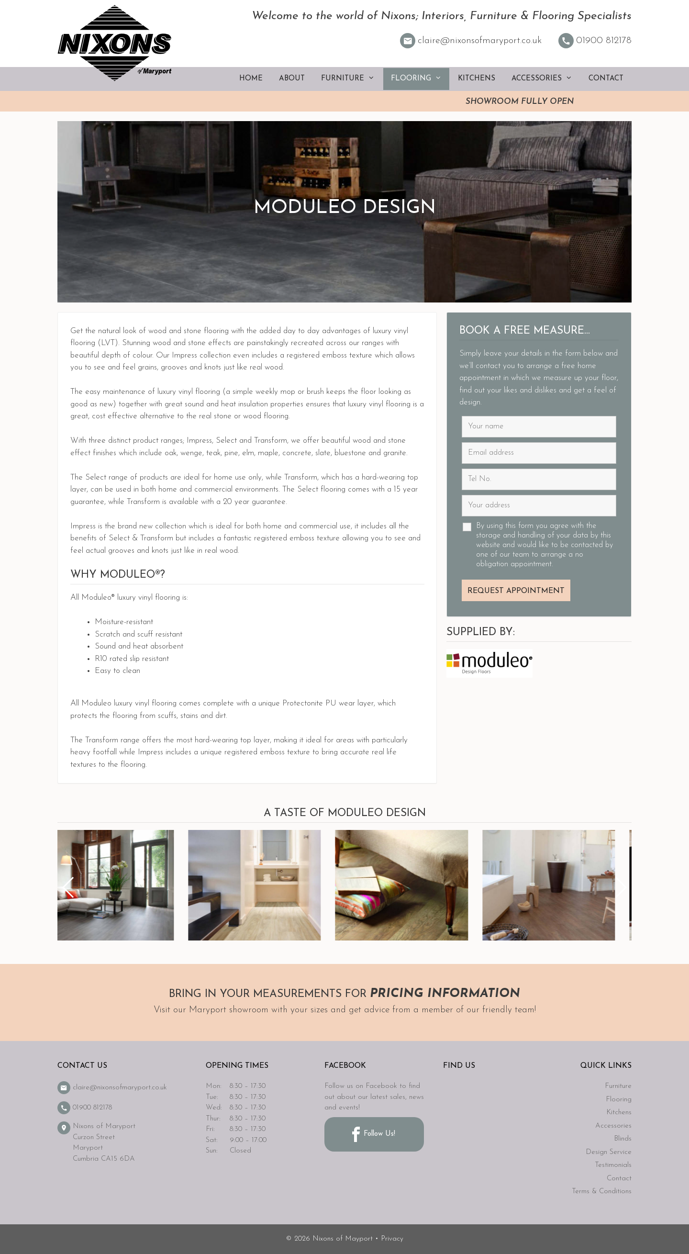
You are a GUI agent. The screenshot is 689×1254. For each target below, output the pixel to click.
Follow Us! (371, 1134)
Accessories (545, 79)
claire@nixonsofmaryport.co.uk (471, 40)
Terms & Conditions (602, 1191)
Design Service (609, 1152)
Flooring (420, 79)
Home (251, 78)
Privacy (392, 1239)
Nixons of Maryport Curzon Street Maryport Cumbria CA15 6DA (96, 1142)
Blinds (623, 1138)
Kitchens (476, 78)
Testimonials (613, 1165)
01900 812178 (595, 40)
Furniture (351, 79)
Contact (606, 78)
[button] (620, 887)
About (292, 78)
